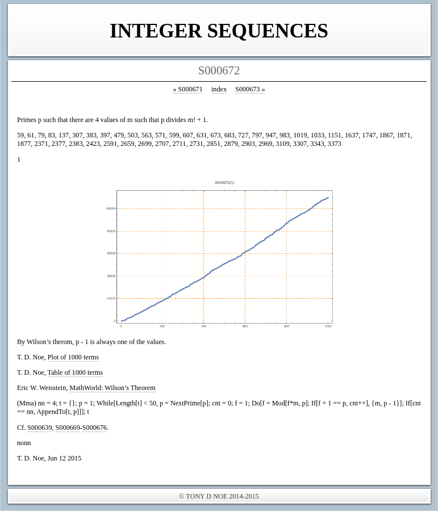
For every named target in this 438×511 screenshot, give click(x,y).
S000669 (68, 428)
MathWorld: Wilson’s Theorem (112, 388)
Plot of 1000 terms (73, 357)
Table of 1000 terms (75, 372)
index (219, 89)
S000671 (187, 89)
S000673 (250, 89)
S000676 (94, 428)
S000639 (39, 428)
